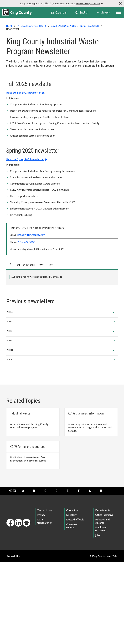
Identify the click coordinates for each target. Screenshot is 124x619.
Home (9, 26)
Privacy (41, 571)
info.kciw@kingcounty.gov (31, 291)
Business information (19, 92)
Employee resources (101, 586)
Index (12, 547)
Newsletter (14, 117)
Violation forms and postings (24, 112)
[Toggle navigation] (119, 12)
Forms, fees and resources (22, 97)
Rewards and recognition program (27, 123)
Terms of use (44, 566)
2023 (61, 378)
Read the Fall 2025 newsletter (23, 149)
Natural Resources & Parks (31, 26)
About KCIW (15, 87)
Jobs (97, 591)
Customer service (71, 583)
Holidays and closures (102, 578)
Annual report (16, 107)
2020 (61, 407)
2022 (61, 388)
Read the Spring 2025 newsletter (25, 216)
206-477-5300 (27, 298)
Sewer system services (63, 26)
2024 (61, 369)
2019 (61, 416)
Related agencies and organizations (28, 128)
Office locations (104, 571)
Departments (102, 566)
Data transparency (44, 578)
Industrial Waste (89, 26)
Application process (19, 81)
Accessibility (13, 612)
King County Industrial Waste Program (29, 76)
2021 (61, 397)
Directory (71, 571)
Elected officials (75, 576)
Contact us (72, 566)
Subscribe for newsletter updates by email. (35, 333)
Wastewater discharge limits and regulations (32, 102)
